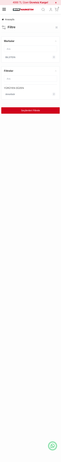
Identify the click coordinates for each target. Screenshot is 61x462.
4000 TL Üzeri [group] (30, 2)
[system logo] (23, 9)
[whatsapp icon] (52, 446)
